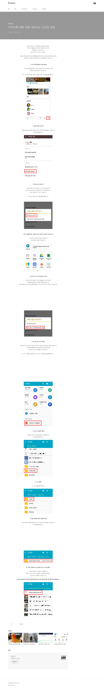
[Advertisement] (38, 298)
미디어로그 (25, 9)
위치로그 (34, 9)
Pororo (11, 3)
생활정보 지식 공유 (15, 658)
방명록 (44, 9)
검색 (91, 3)
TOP (94, 683)
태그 (15, 9)
